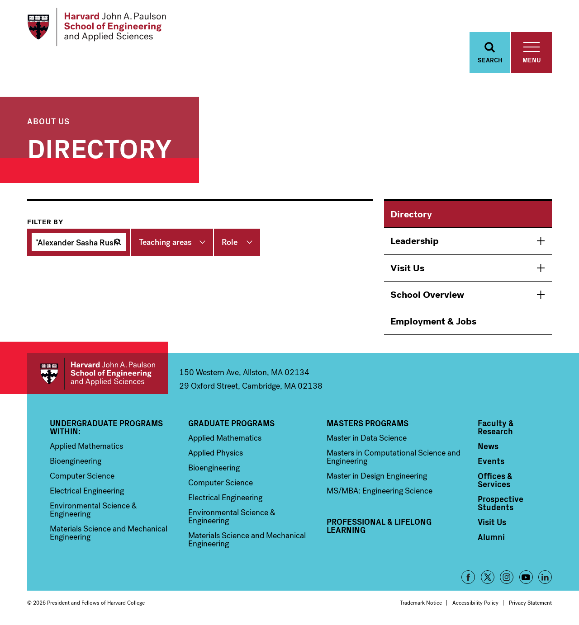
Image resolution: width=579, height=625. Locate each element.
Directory (411, 214)
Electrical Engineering (87, 491)
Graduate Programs (231, 423)
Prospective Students (500, 503)
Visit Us (407, 268)
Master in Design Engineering (377, 476)
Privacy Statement (530, 602)
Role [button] (229, 242)
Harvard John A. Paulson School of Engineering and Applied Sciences (97, 373)
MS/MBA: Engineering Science (379, 491)
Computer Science (82, 476)
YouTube (526, 577)
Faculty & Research (496, 427)
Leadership (414, 241)
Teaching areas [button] (165, 242)
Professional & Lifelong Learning (379, 525)
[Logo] (96, 27)
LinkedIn (545, 577)
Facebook (468, 577)
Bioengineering (75, 461)
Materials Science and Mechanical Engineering (108, 533)
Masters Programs (367, 423)
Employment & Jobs (433, 321)
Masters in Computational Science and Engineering (393, 457)
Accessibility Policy (475, 602)
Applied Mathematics (86, 446)
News (488, 446)
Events (491, 461)
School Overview (427, 294)
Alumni (491, 537)
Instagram (506, 577)
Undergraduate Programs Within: (106, 427)
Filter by (45, 222)
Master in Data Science (367, 438)
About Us (48, 121)
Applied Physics (215, 453)
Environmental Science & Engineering (93, 510)
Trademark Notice (421, 602)
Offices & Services (495, 480)
